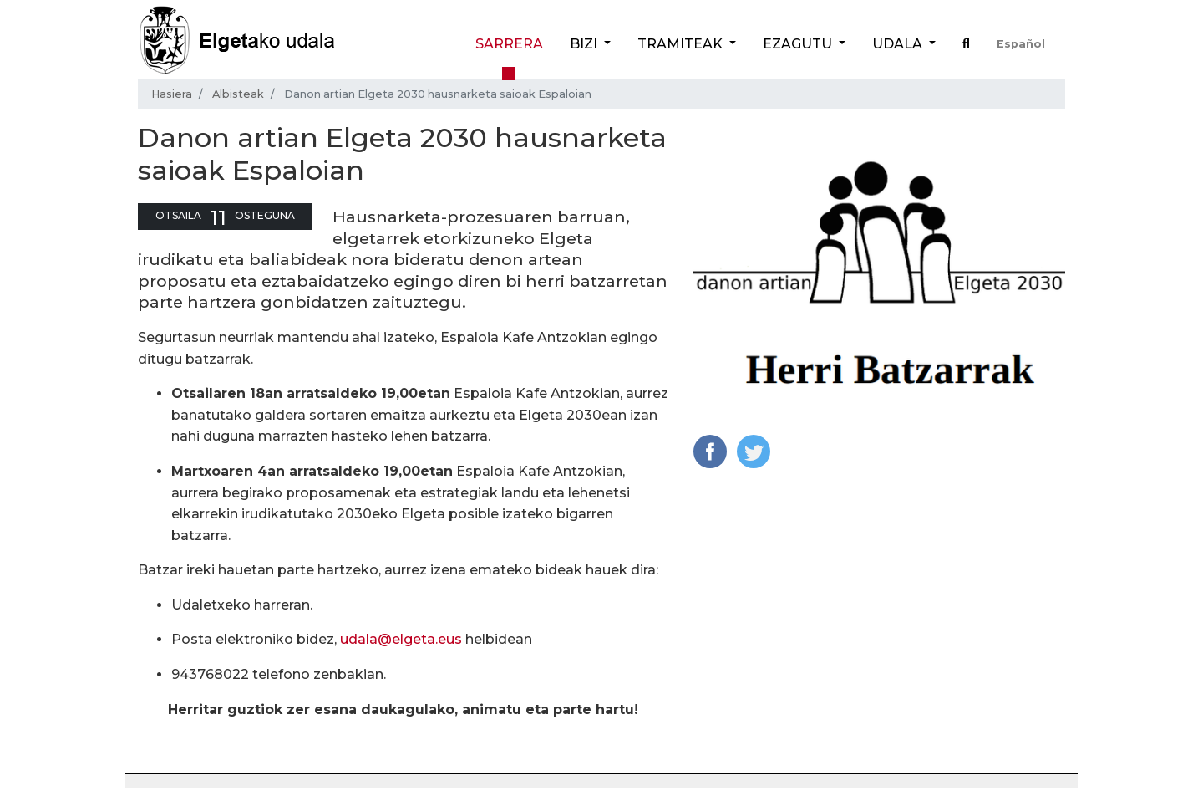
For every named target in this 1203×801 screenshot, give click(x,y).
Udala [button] (899, 44)
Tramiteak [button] (681, 44)
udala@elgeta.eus (401, 639)
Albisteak (238, 94)
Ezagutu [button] (799, 44)
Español (1021, 44)
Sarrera (509, 44)
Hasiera (171, 94)
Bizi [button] (585, 44)
